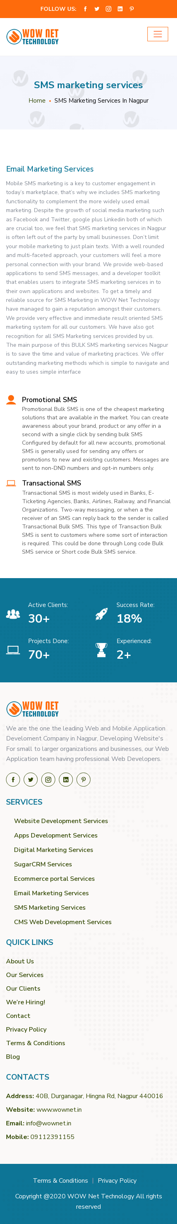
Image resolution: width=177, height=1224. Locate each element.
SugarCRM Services (43, 864)
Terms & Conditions (35, 1043)
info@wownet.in (48, 1123)
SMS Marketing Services (50, 907)
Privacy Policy (26, 1029)
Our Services (25, 975)
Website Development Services (61, 821)
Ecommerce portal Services (54, 878)
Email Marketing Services (51, 893)
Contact (18, 1016)
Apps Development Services (56, 835)
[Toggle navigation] (157, 34)
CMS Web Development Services (63, 922)
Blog (13, 1056)
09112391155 (52, 1137)
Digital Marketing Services (53, 850)
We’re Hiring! (25, 1002)
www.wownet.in (59, 1109)
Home (37, 101)
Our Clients (23, 988)
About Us (20, 961)
